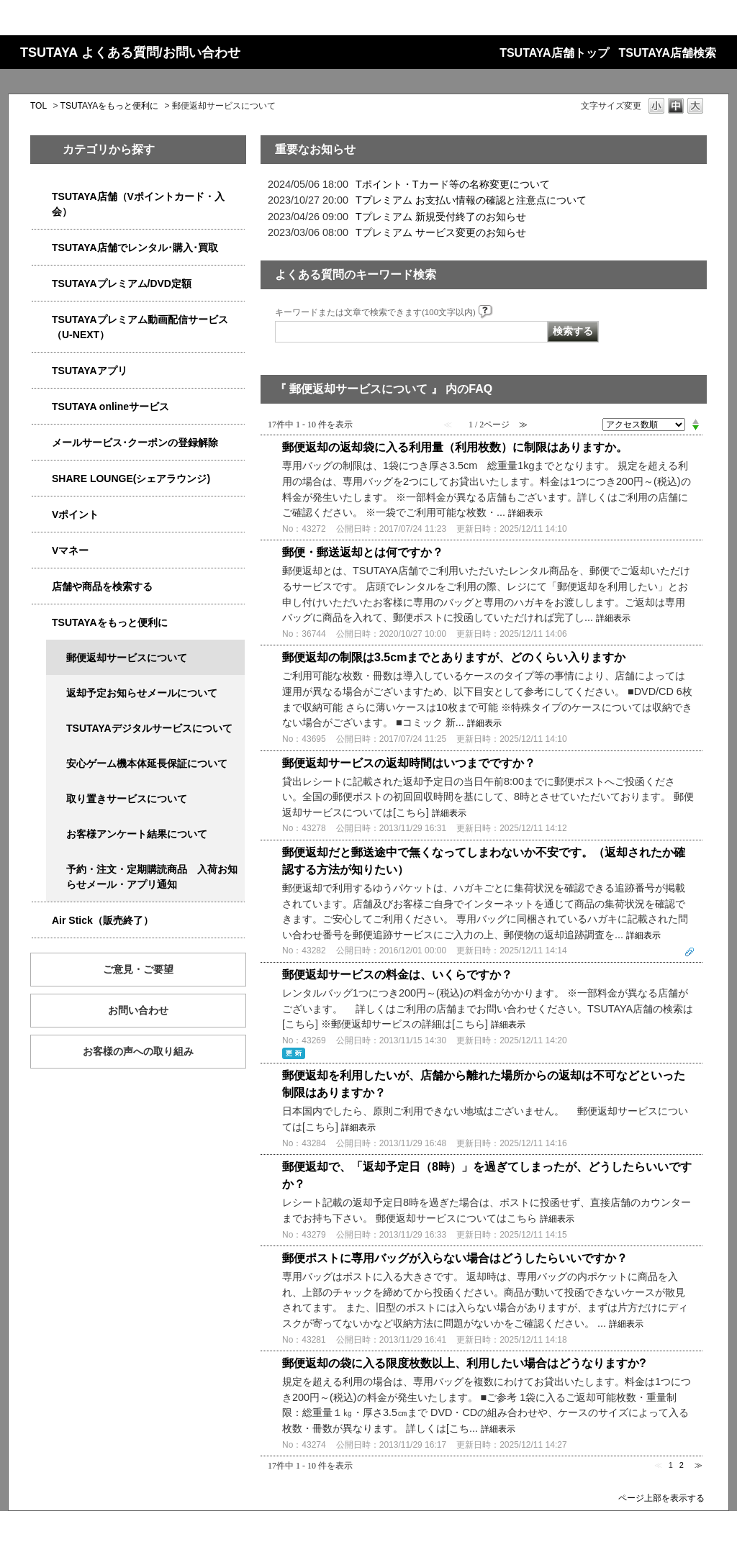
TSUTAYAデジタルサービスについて (149, 728)
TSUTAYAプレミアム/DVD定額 (121, 283)
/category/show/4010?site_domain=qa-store (41, 406)
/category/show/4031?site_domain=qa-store (41, 283)
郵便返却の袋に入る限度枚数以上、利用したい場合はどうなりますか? (464, 1363)
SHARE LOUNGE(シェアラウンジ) (131, 478)
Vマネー (70, 550)
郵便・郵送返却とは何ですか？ (362, 552)
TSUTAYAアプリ (89, 370)
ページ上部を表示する (661, 1497)
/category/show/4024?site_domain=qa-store (41, 622)
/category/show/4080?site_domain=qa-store (41, 442)
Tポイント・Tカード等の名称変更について (453, 184)
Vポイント (75, 514)
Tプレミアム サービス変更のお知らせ (441, 232)
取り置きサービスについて (126, 798)
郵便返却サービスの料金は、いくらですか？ (397, 974)
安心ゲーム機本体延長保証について (146, 763)
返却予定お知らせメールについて (141, 693)
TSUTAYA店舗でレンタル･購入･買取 (135, 247)
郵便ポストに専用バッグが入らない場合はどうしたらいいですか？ (455, 1258)
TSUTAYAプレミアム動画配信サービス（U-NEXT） (140, 327)
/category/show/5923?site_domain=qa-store (41, 319)
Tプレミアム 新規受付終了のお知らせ (441, 216)
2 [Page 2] (681, 1465)
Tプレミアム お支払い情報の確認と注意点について (471, 200)
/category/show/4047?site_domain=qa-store (41, 196)
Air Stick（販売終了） (102, 920)
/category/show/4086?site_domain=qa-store (41, 586)
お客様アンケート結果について (136, 834)
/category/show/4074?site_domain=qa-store (41, 514)
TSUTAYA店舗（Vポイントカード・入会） (138, 204)
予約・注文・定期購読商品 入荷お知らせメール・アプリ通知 (152, 876)
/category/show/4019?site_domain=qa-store (41, 370)
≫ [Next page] (698, 1465)
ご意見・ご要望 (138, 969)
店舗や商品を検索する (102, 586)
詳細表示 (525, 513)
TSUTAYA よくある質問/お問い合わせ (130, 52)
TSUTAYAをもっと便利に (109, 106)
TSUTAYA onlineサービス (110, 406)
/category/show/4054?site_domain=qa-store (41, 247)
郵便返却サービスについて (126, 657)
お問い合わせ (138, 1010)
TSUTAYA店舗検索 (667, 53)
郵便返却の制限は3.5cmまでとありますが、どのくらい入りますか (453, 657)
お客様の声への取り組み (138, 1051)
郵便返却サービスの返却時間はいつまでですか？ (408, 763)
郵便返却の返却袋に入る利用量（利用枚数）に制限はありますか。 (455, 447)
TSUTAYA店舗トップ (553, 53)
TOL (38, 106)
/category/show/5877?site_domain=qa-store (41, 478)
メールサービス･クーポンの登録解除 (135, 442)
